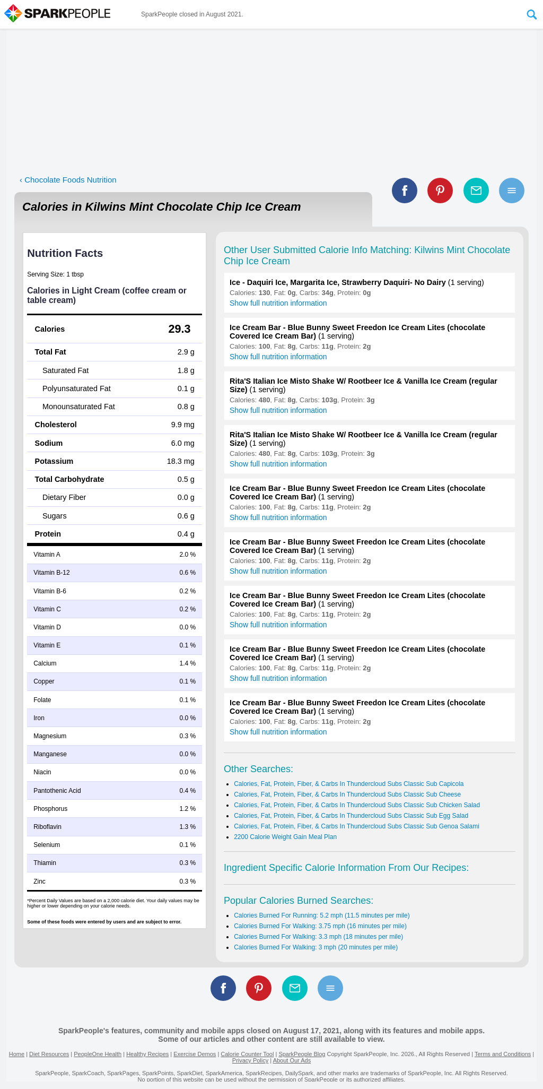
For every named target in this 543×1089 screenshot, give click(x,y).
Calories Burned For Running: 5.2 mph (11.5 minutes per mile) (322, 915)
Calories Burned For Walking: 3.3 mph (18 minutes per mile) (318, 936)
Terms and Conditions (503, 1054)
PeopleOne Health (97, 1054)
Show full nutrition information (278, 303)
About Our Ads (292, 1060)
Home (16, 1054)
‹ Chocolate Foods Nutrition (68, 179)
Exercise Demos (194, 1054)
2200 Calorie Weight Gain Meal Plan (285, 837)
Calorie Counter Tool (247, 1054)
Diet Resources (49, 1054)
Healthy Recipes (147, 1054)
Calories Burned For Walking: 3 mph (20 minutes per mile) (316, 947)
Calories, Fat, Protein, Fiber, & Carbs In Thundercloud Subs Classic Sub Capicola (348, 784)
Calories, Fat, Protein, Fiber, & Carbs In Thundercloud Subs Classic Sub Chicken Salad (357, 805)
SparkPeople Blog (301, 1054)
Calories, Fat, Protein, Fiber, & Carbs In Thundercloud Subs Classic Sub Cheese (347, 794)
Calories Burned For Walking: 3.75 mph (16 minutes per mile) (320, 926)
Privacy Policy (250, 1060)
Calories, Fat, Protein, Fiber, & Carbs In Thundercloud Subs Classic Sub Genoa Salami (356, 826)
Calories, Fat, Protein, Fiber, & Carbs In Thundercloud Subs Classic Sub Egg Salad (351, 815)
